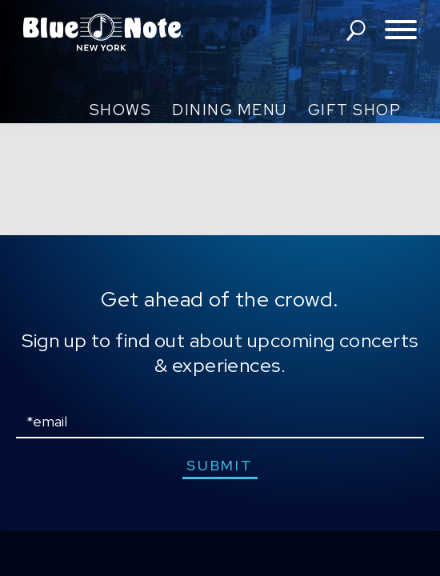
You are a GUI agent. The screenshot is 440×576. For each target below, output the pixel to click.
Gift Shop (355, 110)
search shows (356, 30)
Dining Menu (229, 110)
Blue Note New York (103, 32)
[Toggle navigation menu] (401, 31)
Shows (121, 110)
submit (219, 465)
